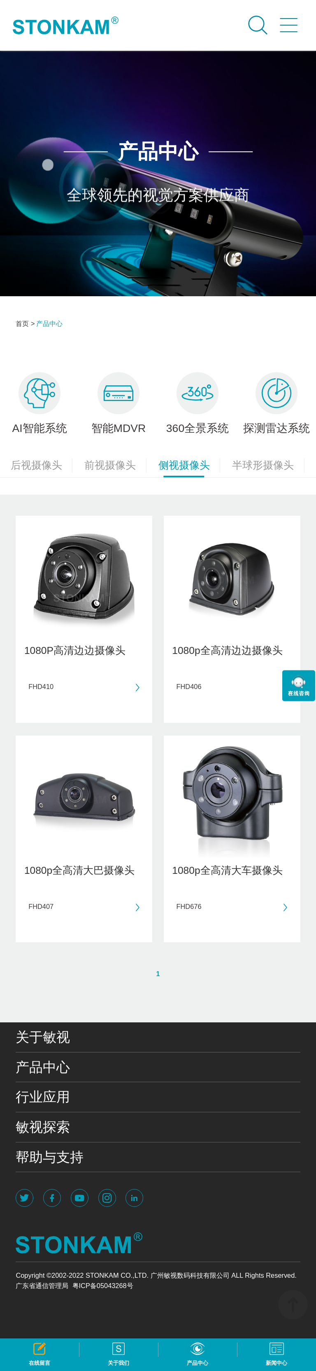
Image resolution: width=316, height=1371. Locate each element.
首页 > (25, 323)
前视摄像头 (115, 465)
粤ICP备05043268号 (102, 1285)
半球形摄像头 (268, 465)
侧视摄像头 (189, 468)
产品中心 (49, 323)
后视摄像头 (42, 465)
